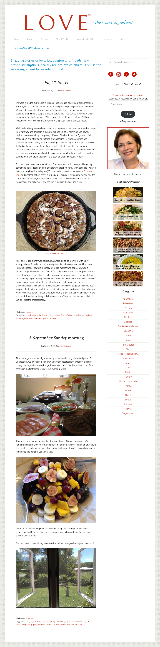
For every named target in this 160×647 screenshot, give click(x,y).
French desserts (35, 318)
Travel (128, 408)
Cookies (128, 321)
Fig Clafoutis (56, 83)
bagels (29, 621)
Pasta (128, 372)
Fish (128, 349)
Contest (128, 317)
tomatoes (78, 624)
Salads (128, 386)
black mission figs (56, 315)
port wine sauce (49, 318)
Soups (128, 399)
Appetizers (128, 299)
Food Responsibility (128, 353)
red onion (41, 624)
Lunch (128, 363)
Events (128, 340)
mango (24, 624)
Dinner (128, 335)
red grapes (32, 624)
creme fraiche (78, 315)
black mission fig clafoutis (37, 315)
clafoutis (68, 315)
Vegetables (128, 413)
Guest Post (128, 358)
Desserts (29, 312)
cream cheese (77, 621)
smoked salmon (52, 624)
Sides (128, 395)
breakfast (60, 621)
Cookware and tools (128, 326)
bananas (36, 621)
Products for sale (128, 381)
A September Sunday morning (56, 338)
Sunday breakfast (67, 624)
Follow (128, 114)
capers (68, 621)
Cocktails (128, 312)
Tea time (128, 404)
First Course (128, 344)
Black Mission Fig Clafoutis (56, 254)
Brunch (128, 308)
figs (85, 621)
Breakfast (30, 618)
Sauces (128, 390)
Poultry (128, 376)
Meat (128, 367)
